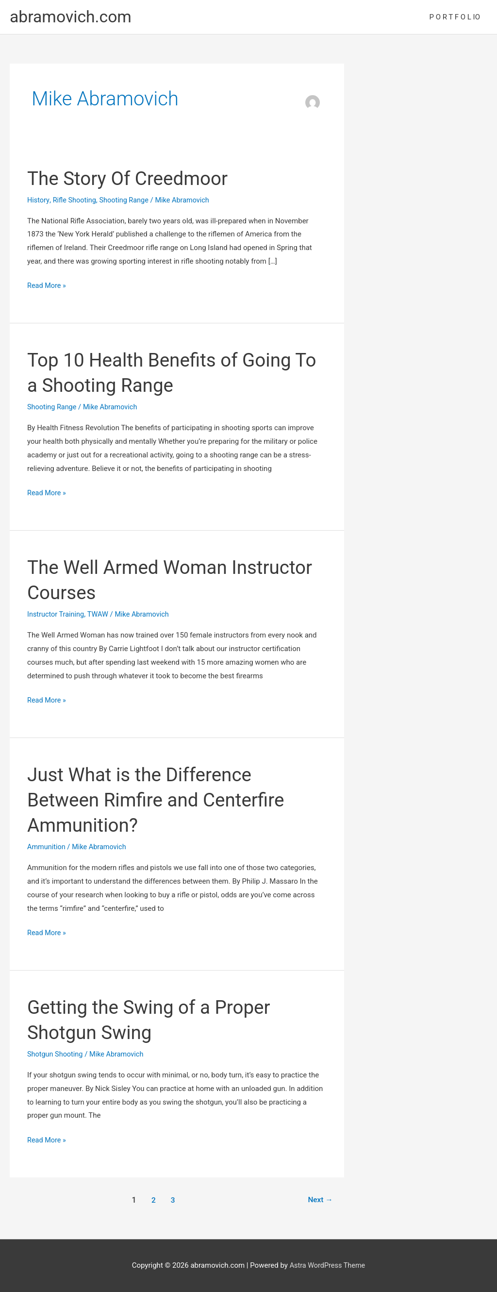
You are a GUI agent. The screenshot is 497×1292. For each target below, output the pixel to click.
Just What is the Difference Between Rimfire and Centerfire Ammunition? (160, 800)
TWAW (100, 614)
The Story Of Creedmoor (131, 179)
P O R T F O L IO (454, 17)
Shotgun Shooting (56, 1054)
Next (319, 1200)
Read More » (47, 287)
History (38, 200)
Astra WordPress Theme (327, 1265)
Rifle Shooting (76, 200)
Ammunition (47, 847)
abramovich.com (73, 17)
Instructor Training (56, 614)
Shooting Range (126, 200)
